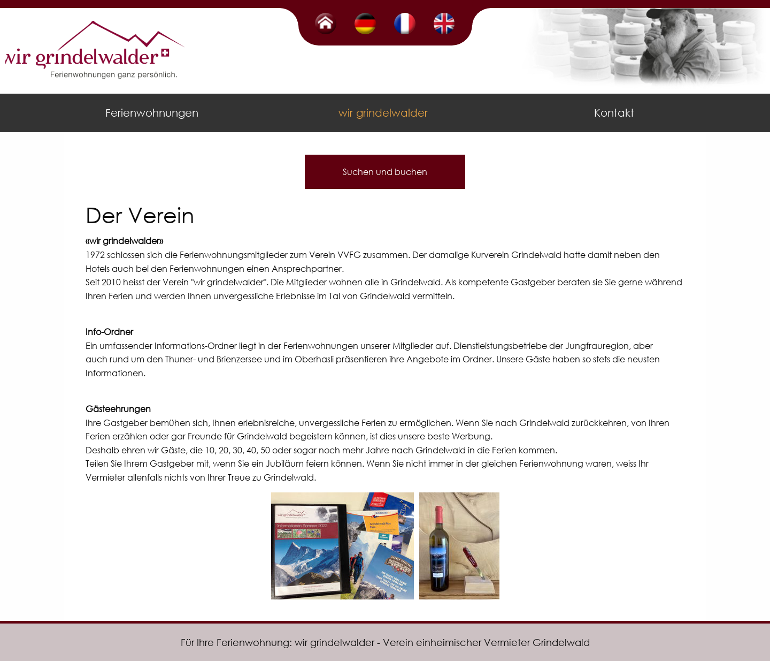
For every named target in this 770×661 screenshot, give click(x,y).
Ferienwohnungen (151, 113)
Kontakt (614, 113)
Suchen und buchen (385, 171)
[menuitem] (154, 113)
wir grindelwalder (383, 113)
